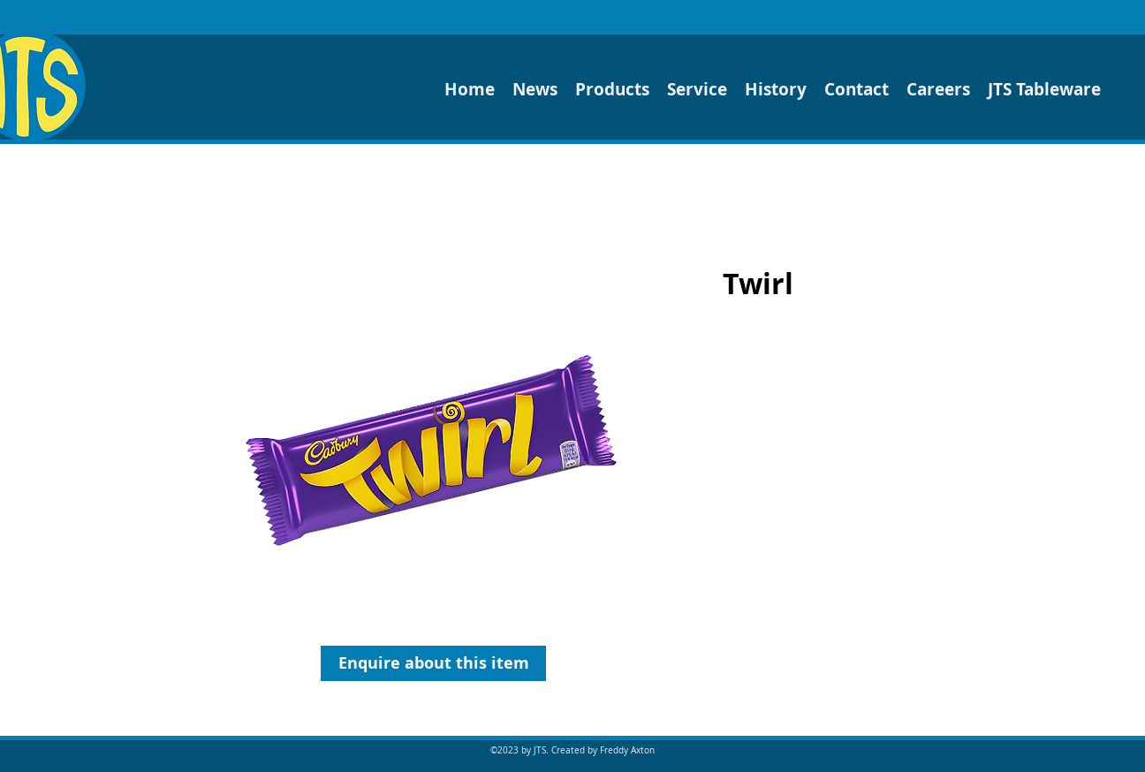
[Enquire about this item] (433, 663)
